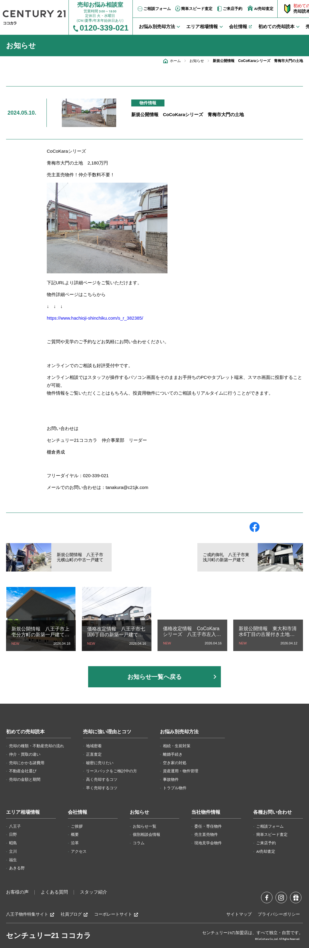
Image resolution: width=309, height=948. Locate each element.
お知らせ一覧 (144, 826)
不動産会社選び (23, 771)
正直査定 (94, 754)
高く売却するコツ (101, 779)
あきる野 (17, 868)
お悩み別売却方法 (179, 732)
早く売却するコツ (101, 788)
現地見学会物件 (208, 843)
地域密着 (94, 746)
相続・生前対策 (176, 746)
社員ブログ (74, 914)
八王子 (15, 826)
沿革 (75, 843)
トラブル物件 (174, 788)
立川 (13, 851)
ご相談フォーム (154, 8)
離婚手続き (173, 754)
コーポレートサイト (116, 914)
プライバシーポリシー (279, 914)
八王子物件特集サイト (30, 914)
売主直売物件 (206, 834)
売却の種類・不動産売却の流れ (36, 746)
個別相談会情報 (146, 834)
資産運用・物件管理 (180, 771)
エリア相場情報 (23, 812)
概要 (75, 834)
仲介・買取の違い (24, 754)
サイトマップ (239, 914)
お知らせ (197, 61)
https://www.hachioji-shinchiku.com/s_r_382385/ (95, 318)
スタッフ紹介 (93, 892)
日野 (13, 834)
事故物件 (171, 779)
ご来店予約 (229, 8)
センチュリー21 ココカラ (48, 935)
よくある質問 (54, 892)
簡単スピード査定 (193, 8)
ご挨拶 (77, 826)
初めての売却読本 (25, 732)
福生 (13, 860)
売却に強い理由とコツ (107, 732)
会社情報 (77, 812)
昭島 (13, 843)
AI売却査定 (260, 8)
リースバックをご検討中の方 (111, 771)
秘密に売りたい (99, 763)
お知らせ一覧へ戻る (154, 676)
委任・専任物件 (208, 826)
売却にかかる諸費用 (26, 763)
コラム (139, 843)
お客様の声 (17, 892)
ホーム (175, 61)
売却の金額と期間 (24, 779)
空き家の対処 (174, 763)
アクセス (79, 851)
